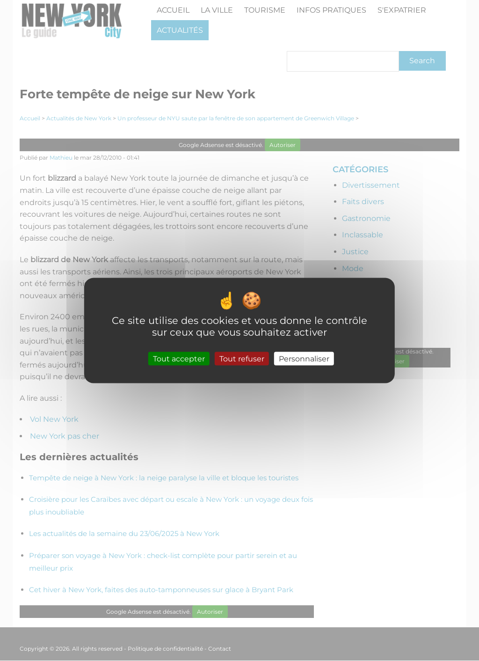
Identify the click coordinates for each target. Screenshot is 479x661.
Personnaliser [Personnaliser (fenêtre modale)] (304, 358)
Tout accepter (179, 358)
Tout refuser (241, 358)
